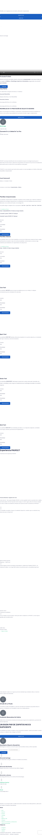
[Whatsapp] (3, 122)
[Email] (1, 787)
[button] (21, 209)
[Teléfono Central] (1, 779)
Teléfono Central (4, 782)
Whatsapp (3, 126)
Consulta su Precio (5, 209)
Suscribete (4, 752)
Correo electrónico (4, 749)
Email (1, 790)
